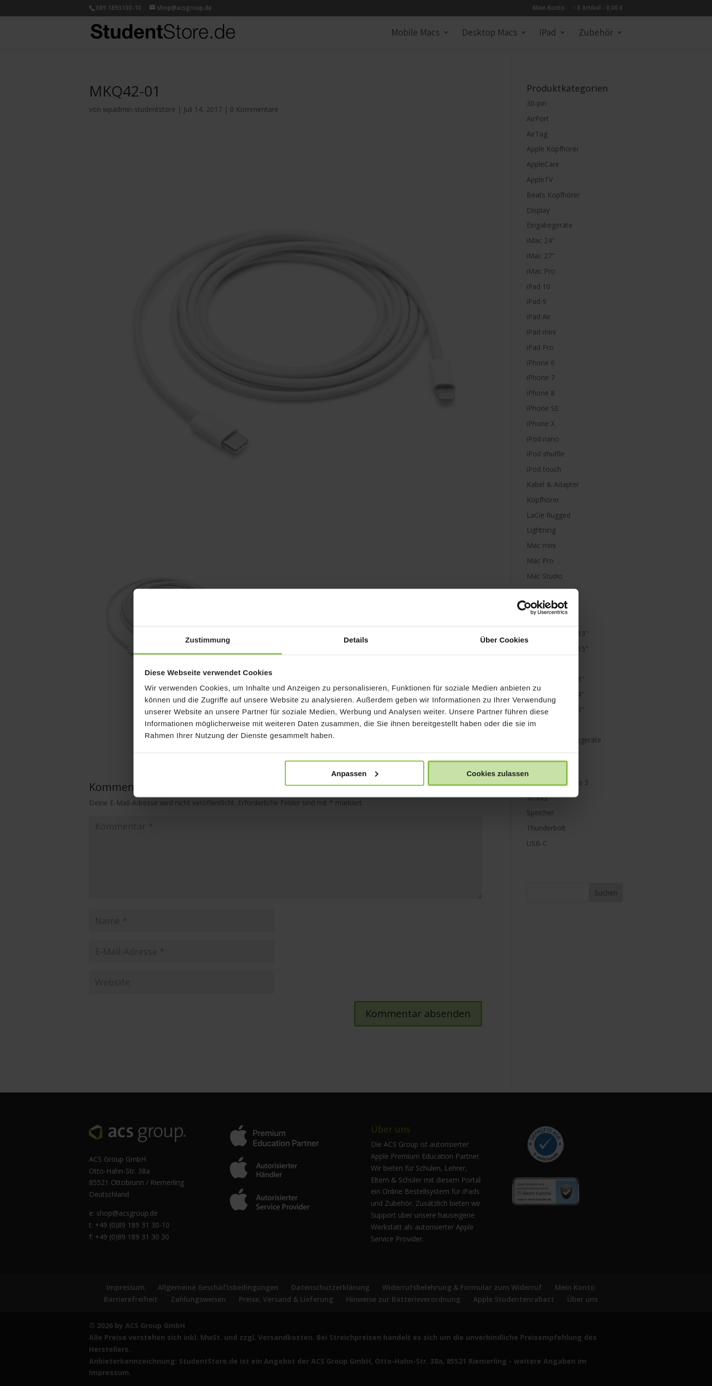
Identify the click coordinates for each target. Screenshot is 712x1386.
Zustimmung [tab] (207, 640)
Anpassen (355, 773)
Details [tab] (356, 640)
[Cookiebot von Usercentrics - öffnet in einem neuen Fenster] (524, 607)
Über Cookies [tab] (504, 640)
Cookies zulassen (497, 773)
